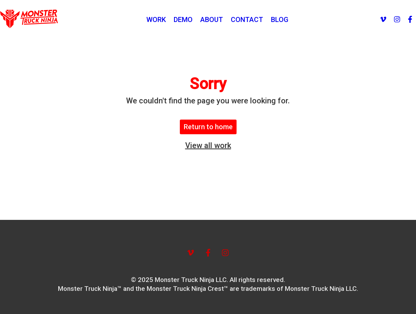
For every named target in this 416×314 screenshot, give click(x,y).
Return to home (208, 127)
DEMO (183, 19)
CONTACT (247, 19)
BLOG (279, 19)
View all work (208, 145)
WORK (156, 19)
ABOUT (211, 19)
